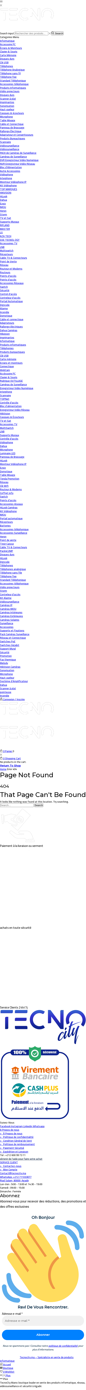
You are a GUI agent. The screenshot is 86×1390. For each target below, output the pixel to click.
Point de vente (8, 540)
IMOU (3, 514)
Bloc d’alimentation (11, 406)
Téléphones (6, 565)
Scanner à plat (8, 688)
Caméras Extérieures (11, 616)
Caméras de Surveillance (13, 384)
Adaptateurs (7, 322)
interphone (6, 391)
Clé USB (4, 355)
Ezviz (3, 467)
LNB (2, 431)
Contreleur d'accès (10, 594)
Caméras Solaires (9, 619)
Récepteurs (6, 522)
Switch (4, 496)
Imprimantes (7, 337)
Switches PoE (7, 641)
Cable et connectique (11, 319)
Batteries (5, 525)
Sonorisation (7, 670)
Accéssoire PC (8, 373)
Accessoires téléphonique (14, 529)
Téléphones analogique (13, 569)
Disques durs (7, 554)
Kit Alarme (5, 598)
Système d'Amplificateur (14, 681)
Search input (7, 33)
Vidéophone (6, 442)
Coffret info (6, 493)
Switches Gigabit (9, 645)
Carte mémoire (8, 359)
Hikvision (5, 333)
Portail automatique (11, 518)
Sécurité (4, 290)
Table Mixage (7, 475)
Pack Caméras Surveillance (14, 634)
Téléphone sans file (11, 572)
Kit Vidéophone (8, 511)
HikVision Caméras (10, 666)
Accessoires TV (8, 424)
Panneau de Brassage (12, 456)
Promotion (6, 655)
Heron (3, 536)
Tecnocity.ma (27, 1357)
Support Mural (8, 648)
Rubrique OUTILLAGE (11, 380)
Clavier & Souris (8, 377)
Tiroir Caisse (7, 543)
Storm (3, 590)
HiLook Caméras (9, 507)
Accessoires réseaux (11, 504)
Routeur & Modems (11, 489)
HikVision (5, 413)
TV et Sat (5, 218)
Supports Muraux (9, 435)
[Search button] (57, 33)
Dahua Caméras (8, 330)
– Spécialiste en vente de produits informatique (37, 1359)
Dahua (3, 446)
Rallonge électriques (11, 326)
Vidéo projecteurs (9, 587)
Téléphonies (7, 348)
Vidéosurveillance (9, 145)
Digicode (5, 562)
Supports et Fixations (12, 630)
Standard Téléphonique (13, 579)
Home (3, 769)
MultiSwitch (7, 428)
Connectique (7, 366)
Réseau (4, 265)
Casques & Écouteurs (12, 417)
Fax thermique (8, 659)
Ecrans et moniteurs (11, 362)
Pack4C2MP (6, 551)
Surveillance (6, 623)
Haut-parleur (7, 677)
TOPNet (4, 399)
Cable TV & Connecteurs (13, 547)
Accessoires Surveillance (13, 532)
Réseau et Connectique (13, 637)
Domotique (6, 315)
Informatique (7, 40)
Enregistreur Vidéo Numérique (16, 388)
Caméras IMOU (8, 608)
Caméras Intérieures (11, 612)
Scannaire (5, 395)
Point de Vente (8, 261)
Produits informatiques (13, 344)
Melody (4, 663)
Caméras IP (6, 605)
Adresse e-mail (12, 1314)
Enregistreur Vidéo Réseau (15, 409)
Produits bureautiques (12, 352)
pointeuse (5, 692)
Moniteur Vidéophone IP (13, 464)
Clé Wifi (4, 485)
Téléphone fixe (8, 576)
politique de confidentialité (63, 1345)
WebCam (5, 370)
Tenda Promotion (9, 478)
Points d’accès (8, 500)
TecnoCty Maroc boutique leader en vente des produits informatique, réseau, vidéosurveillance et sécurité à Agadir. (42, 1384)
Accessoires (6, 627)
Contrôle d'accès (9, 402)
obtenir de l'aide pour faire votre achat (21, 1158)
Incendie (4, 695)
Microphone (6, 449)
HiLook (3, 460)
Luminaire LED (7, 453)
